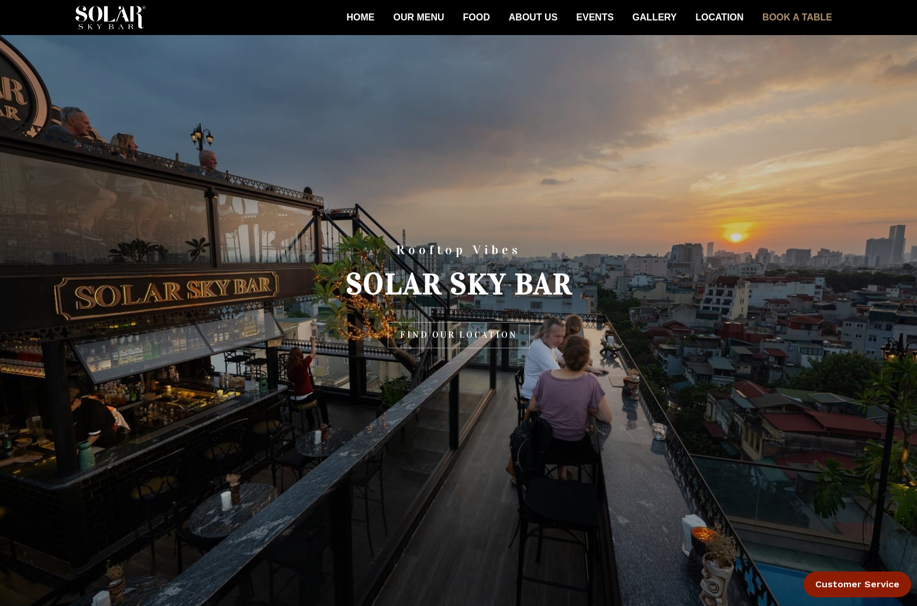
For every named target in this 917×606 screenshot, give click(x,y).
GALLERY (654, 17)
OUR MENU (418, 17)
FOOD (476, 17)
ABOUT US (533, 17)
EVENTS (594, 17)
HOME (360, 17)
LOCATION (719, 17)
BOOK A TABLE (797, 17)
